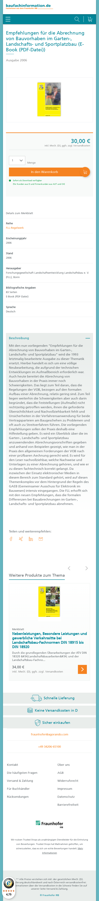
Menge (31, 162)
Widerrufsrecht (67, 781)
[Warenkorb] (89, 9)
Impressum (64, 789)
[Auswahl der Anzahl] (17, 160)
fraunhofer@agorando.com (49, 734)
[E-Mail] (41, 539)
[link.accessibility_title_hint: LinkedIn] (31, 539)
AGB (60, 773)
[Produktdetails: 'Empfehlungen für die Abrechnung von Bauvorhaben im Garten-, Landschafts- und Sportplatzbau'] (49, 99)
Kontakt (12, 765)
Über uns (63, 765)
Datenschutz (66, 797)
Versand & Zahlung (20, 781)
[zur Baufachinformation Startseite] (49, 7)
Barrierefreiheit (68, 805)
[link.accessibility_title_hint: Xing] (21, 539)
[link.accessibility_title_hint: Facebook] (11, 539)
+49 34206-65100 (49, 746)
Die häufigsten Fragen (22, 773)
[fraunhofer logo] (49, 825)
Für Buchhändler (18, 789)
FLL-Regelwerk (15, 227)
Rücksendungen (18, 797)
